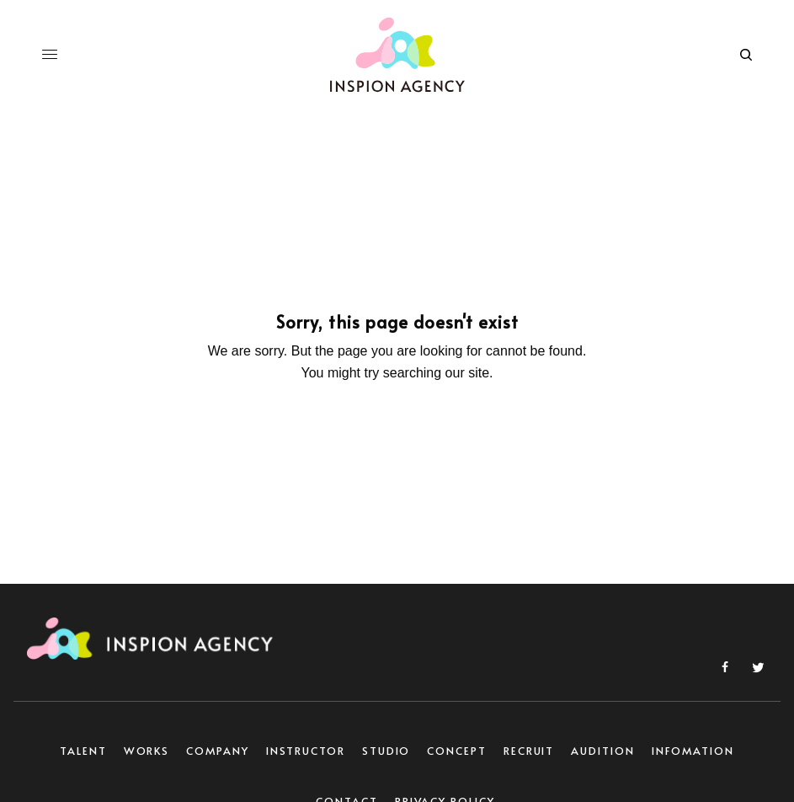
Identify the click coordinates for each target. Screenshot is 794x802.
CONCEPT (456, 750)
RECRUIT (529, 750)
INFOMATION (693, 750)
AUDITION (602, 750)
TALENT (83, 750)
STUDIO (386, 750)
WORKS (147, 750)
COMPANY (217, 750)
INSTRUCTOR (305, 750)
